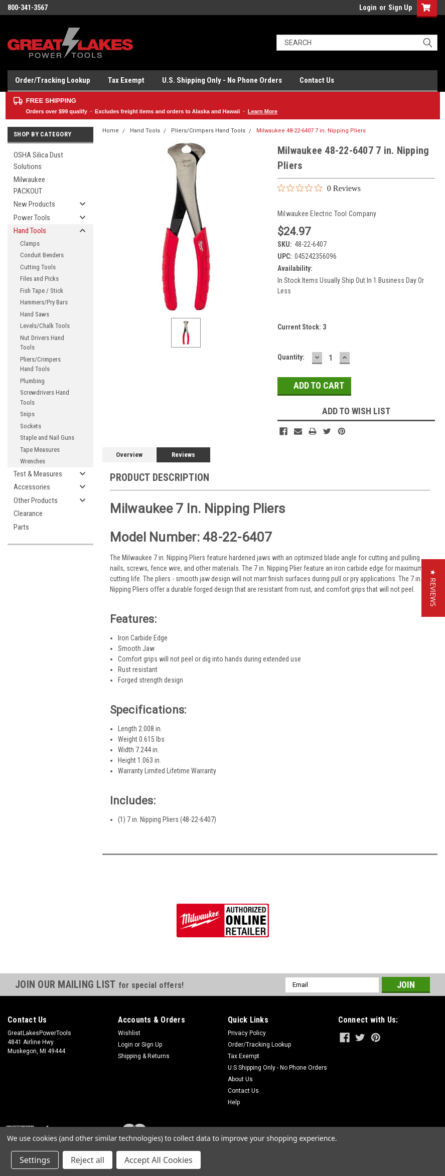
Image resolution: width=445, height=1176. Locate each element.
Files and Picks (39, 278)
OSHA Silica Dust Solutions (38, 160)
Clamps (30, 243)
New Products (34, 204)
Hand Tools (30, 230)
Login (368, 8)
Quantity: (291, 357)
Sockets (30, 426)
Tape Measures (40, 449)
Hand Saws (34, 314)
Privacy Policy (247, 1033)
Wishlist (129, 1033)
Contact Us (317, 80)
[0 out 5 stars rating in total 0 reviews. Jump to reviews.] (319, 188)
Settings (35, 1159)
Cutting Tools (38, 267)
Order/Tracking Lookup (52, 80)
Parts (21, 527)
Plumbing (32, 381)
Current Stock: (301, 327)
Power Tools (32, 217)
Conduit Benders (42, 255)
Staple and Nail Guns (47, 437)
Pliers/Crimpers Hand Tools (40, 364)
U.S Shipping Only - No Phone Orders (277, 1067)
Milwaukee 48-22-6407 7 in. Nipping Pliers (311, 130)
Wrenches (32, 461)
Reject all (87, 1159)
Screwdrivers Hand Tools (44, 397)
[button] (433, 588)
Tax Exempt (126, 80)
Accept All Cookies (158, 1159)
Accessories (32, 486)
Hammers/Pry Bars (44, 302)
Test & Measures (38, 473)
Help (234, 1102)
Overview (129, 454)
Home (110, 130)
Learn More (262, 111)
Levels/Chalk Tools (45, 325)
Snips (27, 414)
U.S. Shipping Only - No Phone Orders (222, 80)
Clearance (28, 513)
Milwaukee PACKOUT (29, 185)
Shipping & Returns (144, 1056)
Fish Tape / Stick (41, 290)
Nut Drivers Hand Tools (42, 343)
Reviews (183, 454)
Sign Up (400, 8)
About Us (240, 1079)
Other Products (36, 500)
